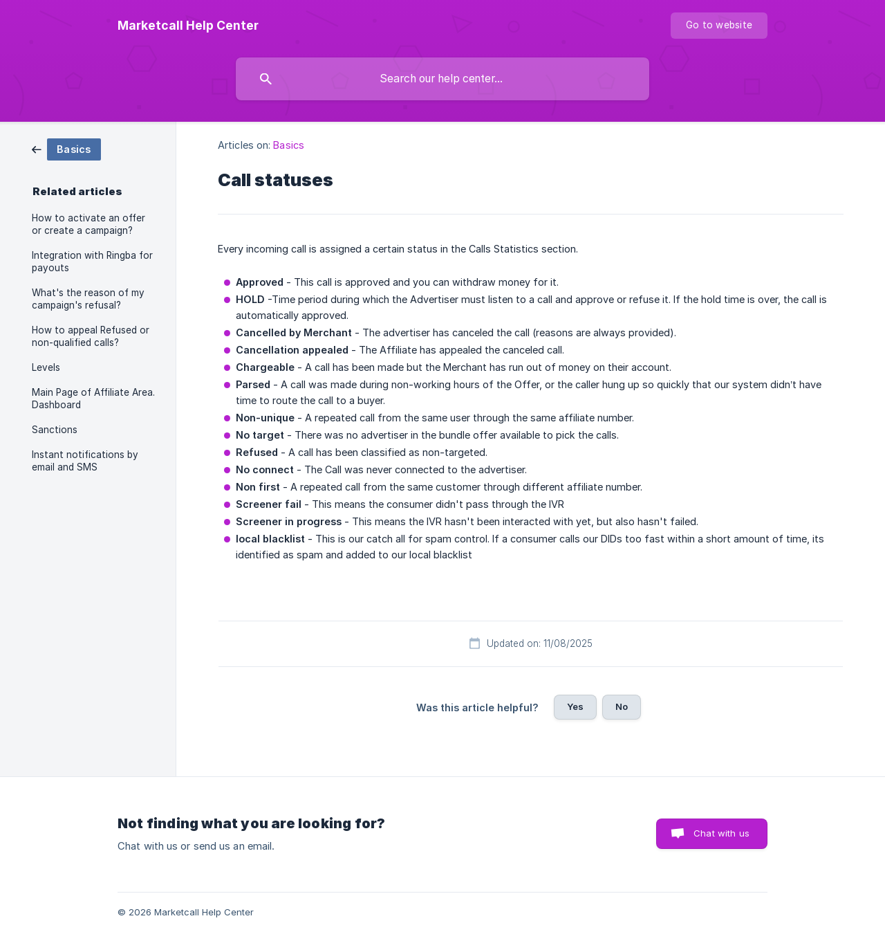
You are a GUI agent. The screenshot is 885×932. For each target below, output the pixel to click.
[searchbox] (442, 78)
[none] (188, 25)
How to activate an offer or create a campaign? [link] (88, 224)
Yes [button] (575, 706)
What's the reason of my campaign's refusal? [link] (88, 299)
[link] (66, 148)
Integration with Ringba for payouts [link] (92, 261)
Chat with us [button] (721, 833)
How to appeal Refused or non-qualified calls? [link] (90, 336)
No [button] (621, 706)
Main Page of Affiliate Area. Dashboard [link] (93, 398)
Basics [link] (288, 145)
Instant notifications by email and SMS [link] (85, 461)
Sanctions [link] (54, 429)
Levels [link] (46, 367)
